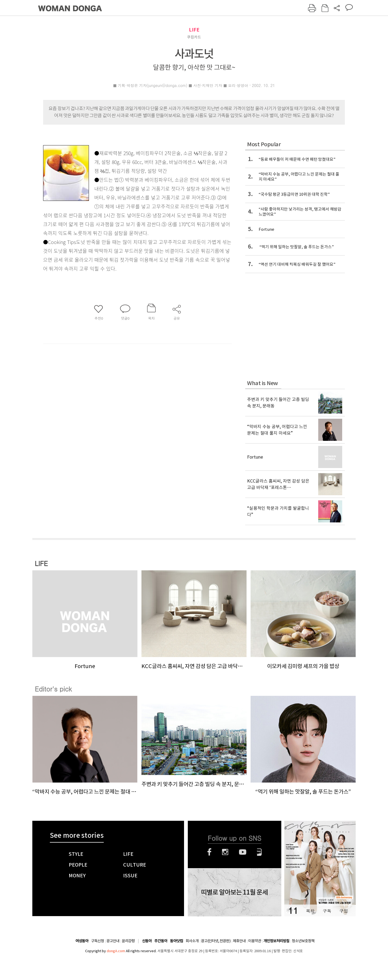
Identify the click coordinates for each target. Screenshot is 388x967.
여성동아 (81, 941)
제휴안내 (239, 940)
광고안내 (112, 940)
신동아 (147, 941)
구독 (327, 911)
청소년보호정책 (303, 940)
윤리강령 (128, 940)
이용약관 (254, 940)
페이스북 (209, 852)
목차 (310, 911)
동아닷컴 (176, 941)
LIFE (194, 30)
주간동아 (160, 941)
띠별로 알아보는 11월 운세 (234, 892)
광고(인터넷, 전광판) (215, 940)
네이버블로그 (259, 852)
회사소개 (192, 940)
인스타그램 (225, 852)
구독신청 (97, 940)
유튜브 (242, 852)
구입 (343, 911)
